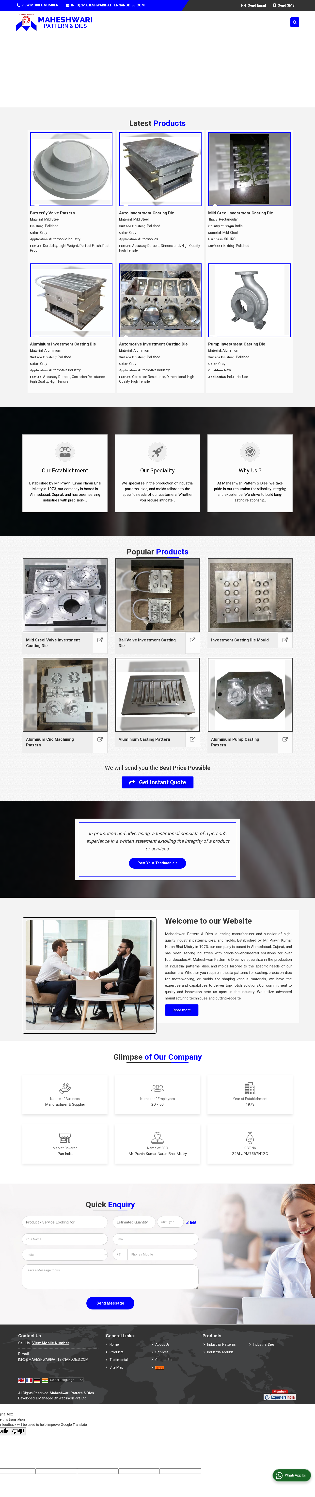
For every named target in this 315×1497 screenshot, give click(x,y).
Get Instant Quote (157, 782)
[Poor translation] (18, 1431)
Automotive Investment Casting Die (153, 344)
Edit (191, 1222)
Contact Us (163, 1360)
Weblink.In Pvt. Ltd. (73, 1398)
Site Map (116, 1367)
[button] (39, 5)
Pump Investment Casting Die (236, 344)
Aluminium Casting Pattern (144, 739)
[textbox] (170, 1222)
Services (162, 1352)
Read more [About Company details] (182, 1010)
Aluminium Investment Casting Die (63, 344)
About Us (162, 1344)
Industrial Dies (264, 1344)
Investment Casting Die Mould (240, 639)
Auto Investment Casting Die (146, 212)
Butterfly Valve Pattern (52, 212)
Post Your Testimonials (157, 863)
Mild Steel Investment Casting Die (240, 212)
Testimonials (119, 1360)
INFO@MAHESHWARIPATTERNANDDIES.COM (108, 5)
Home (114, 1344)
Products (117, 1352)
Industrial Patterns (221, 1344)
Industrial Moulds (220, 1352)
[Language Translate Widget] (66, 1379)
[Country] (65, 1255)
